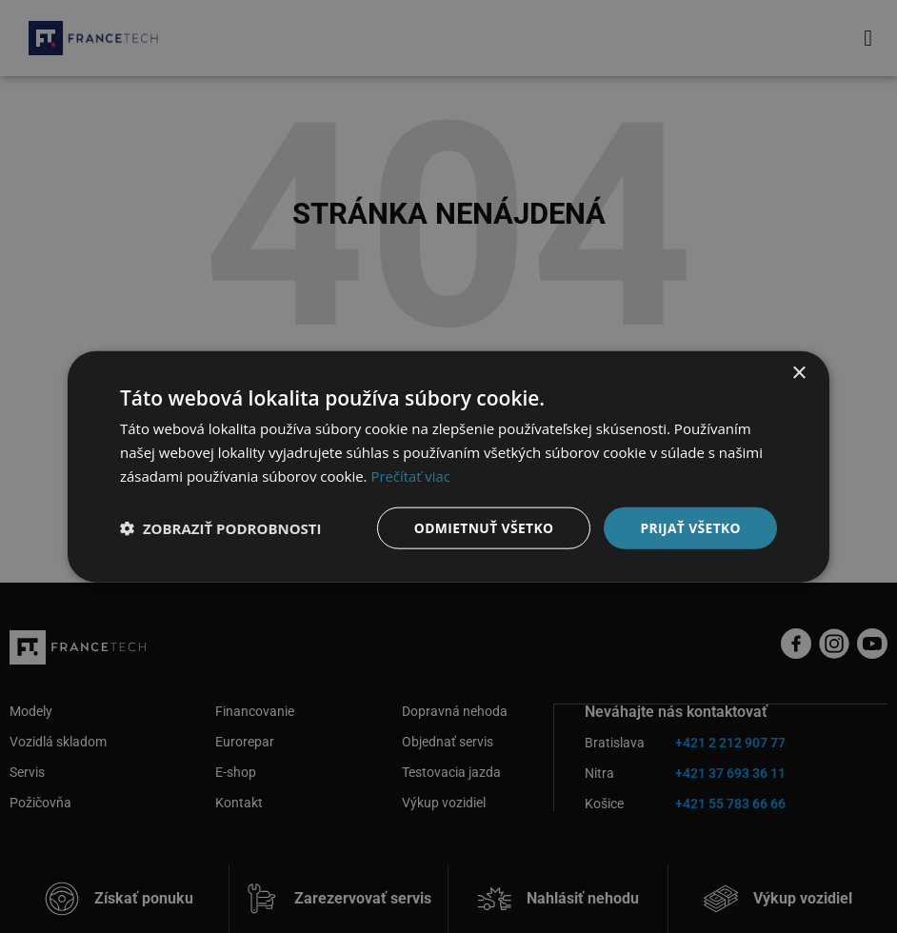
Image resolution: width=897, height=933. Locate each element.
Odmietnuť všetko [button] (481, 527)
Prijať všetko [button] (690, 527)
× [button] (798, 373)
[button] (221, 527)
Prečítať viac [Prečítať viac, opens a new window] (410, 475)
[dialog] (448, 466)
